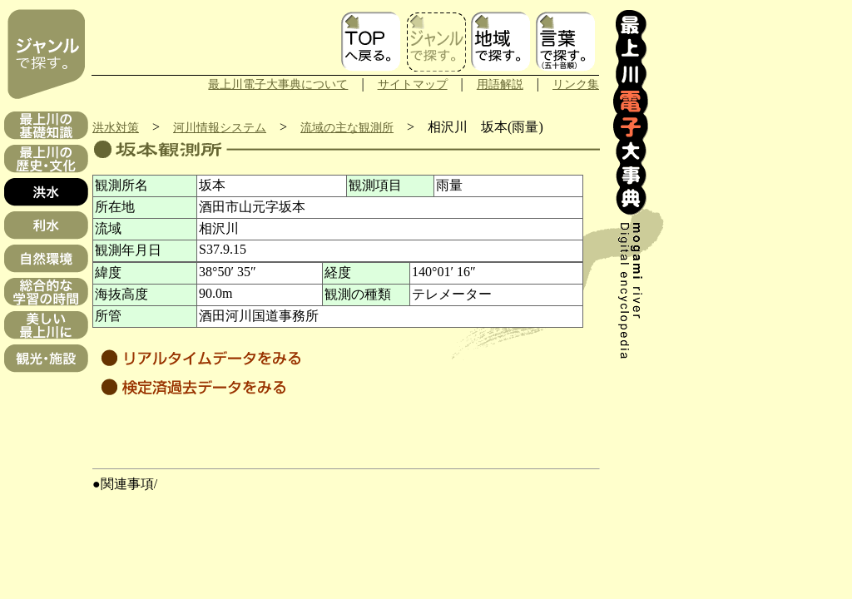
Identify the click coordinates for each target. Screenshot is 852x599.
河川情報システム (219, 127)
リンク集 (575, 84)
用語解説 (500, 84)
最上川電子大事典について (278, 84)
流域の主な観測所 (347, 127)
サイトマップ (413, 84)
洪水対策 (115, 127)
